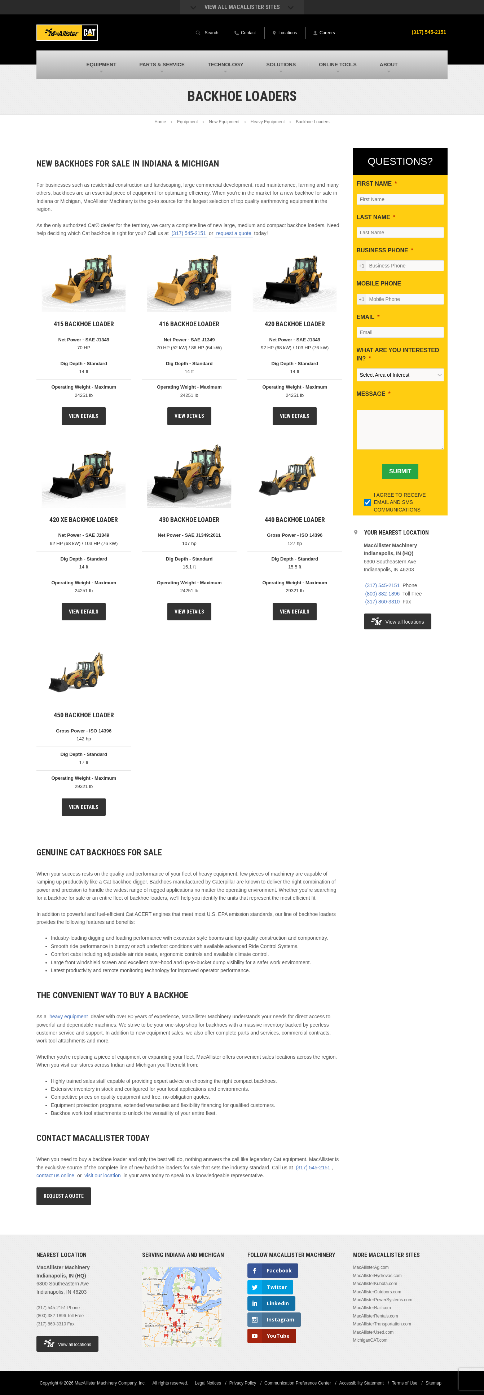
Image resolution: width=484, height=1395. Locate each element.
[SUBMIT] (400, 471)
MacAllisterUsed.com (373, 1332)
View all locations (397, 621)
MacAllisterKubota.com (375, 1283)
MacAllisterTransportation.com (382, 1324)
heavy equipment (68, 1016)
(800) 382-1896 (382, 594)
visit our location (102, 1175)
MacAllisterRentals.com (375, 1316)
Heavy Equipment (268, 121)
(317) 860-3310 (382, 601)
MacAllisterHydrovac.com (377, 1275)
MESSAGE (371, 394)
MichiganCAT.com (370, 1340)
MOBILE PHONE (379, 283)
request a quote (233, 233)
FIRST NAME (374, 184)
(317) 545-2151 (429, 32)
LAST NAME (373, 217)
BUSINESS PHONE (382, 250)
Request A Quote (64, 1196)
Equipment (187, 121)
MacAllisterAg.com (371, 1267)
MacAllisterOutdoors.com (377, 1291)
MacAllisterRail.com (372, 1307)
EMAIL (366, 317)
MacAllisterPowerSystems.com (383, 1299)
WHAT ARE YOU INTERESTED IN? (398, 354)
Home (160, 121)
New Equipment (224, 121)
